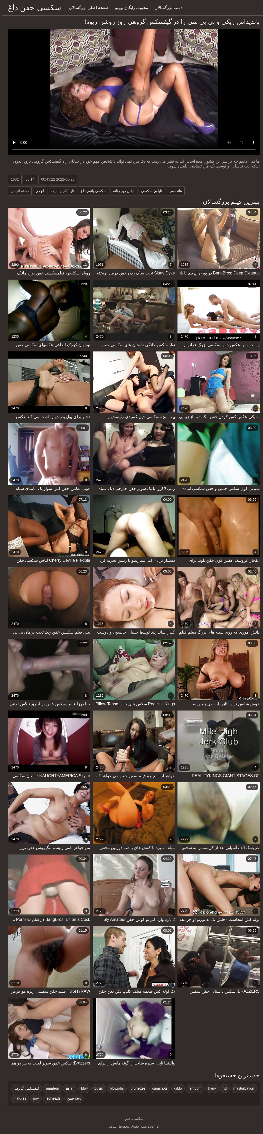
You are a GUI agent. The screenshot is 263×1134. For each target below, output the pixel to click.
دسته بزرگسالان (166, 7)
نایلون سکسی (149, 191)
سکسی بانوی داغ (91, 191)
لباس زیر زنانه (121, 191)
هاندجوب (173, 191)
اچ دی (37, 191)
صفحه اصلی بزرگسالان (86, 7)
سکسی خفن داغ (32, 7)
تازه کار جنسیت (60, 191)
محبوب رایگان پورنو (129, 7)
